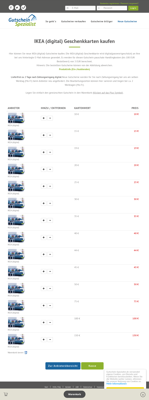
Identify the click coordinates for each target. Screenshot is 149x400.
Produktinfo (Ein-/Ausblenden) (74, 69)
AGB (77, 387)
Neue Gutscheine (127, 21)
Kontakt (68, 387)
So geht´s (51, 21)
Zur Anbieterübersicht (63, 365)
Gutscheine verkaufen (73, 21)
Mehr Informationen (116, 383)
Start (46, 387)
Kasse (92, 365)
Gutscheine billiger (102, 21)
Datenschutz (87, 387)
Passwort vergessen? (129, 3)
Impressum (101, 387)
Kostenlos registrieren (109, 3)
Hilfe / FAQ (57, 387)
